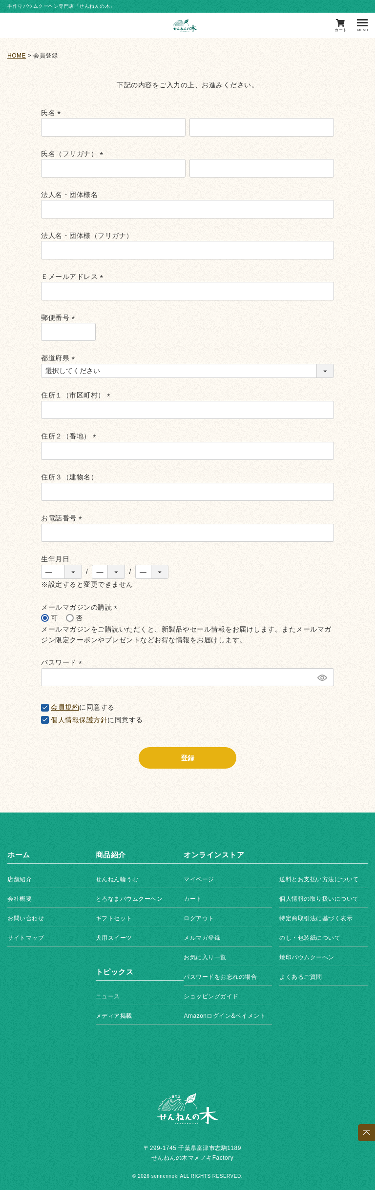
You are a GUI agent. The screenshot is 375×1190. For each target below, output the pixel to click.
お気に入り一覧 (205, 957)
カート (193, 898)
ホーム (18, 855)
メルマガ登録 (202, 937)
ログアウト (199, 918)
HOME (16, 55)
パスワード (63, 662)
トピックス (115, 972)
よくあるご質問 (300, 976)
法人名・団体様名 (69, 194)
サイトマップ (25, 937)
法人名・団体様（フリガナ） (87, 235)
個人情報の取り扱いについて (319, 898)
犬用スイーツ (114, 937)
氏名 (52, 113)
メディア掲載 (114, 1015)
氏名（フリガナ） (73, 154)
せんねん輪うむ (117, 879)
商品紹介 (111, 855)
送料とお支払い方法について (319, 879)
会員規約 (65, 707)
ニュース (108, 996)
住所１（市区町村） (77, 395)
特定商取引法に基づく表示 (316, 918)
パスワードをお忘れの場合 (220, 976)
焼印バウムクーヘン (306, 957)
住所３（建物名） (69, 477)
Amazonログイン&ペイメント (225, 1015)
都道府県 (59, 358)
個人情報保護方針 (79, 720)
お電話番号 (63, 518)
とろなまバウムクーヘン (129, 898)
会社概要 (19, 898)
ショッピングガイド (211, 996)
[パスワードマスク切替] (322, 677)
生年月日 (55, 559)
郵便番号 (59, 317)
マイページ (199, 879)
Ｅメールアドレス (73, 276)
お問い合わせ (25, 918)
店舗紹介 (19, 879)
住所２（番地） (70, 436)
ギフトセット (114, 918)
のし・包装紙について (309, 937)
